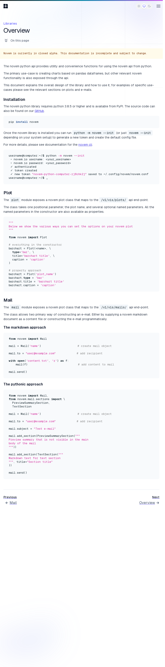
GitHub (39, 111)
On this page (16, 40)
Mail (7, 300)
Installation (14, 99)
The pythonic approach (23, 384)
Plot (7, 192)
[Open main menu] (158, 6)
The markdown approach (24, 327)
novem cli (85, 144)
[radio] (138, 6)
